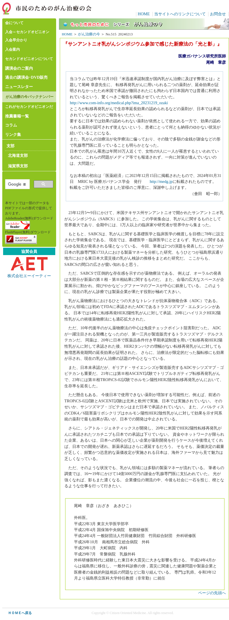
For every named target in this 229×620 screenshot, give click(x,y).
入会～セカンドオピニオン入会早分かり (27, 36)
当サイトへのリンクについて (180, 14)
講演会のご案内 (19, 68)
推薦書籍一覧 (17, 116)
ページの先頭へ (212, 593)
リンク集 (13, 134)
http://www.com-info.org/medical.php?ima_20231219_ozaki (119, 103)
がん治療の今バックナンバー (30, 97)
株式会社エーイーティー (29, 275)
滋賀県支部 (18, 166)
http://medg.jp (161, 181)
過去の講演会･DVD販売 (26, 77)
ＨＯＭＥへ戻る (20, 613)
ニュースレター (19, 86)
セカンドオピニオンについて (29, 59)
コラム (11, 125)
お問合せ (218, 14)
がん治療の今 (89, 34)
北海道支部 (18, 155)
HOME (144, 14)
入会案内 (12, 50)
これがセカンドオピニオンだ (29, 107)
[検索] (17, 184)
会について (14, 23)
